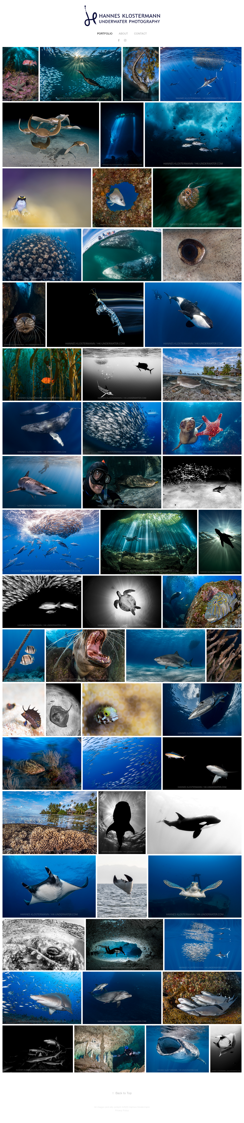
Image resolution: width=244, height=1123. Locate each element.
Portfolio (104, 33)
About (123, 33)
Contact (140, 33)
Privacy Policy (122, 1110)
